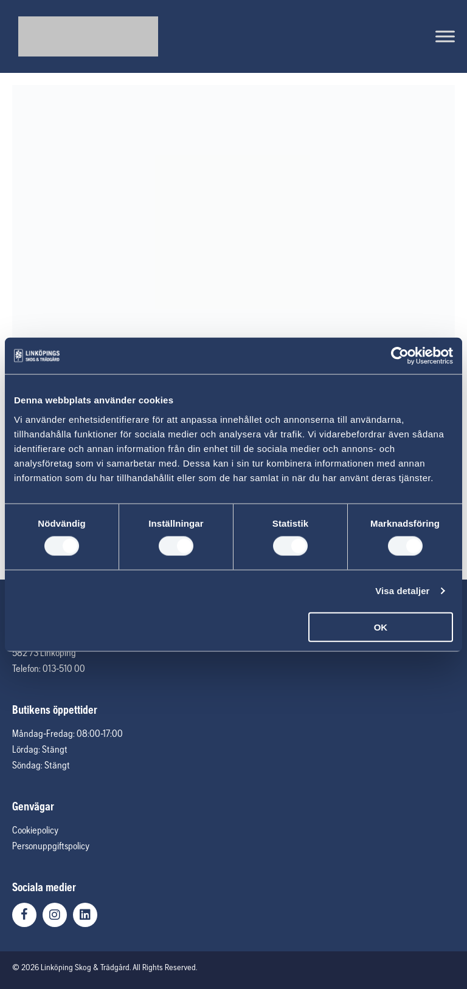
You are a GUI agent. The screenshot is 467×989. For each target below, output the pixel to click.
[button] (24, 915)
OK (381, 626)
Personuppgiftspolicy (50, 845)
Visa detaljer (402, 591)
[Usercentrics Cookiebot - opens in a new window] (400, 356)
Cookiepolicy (35, 829)
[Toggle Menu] (445, 36)
